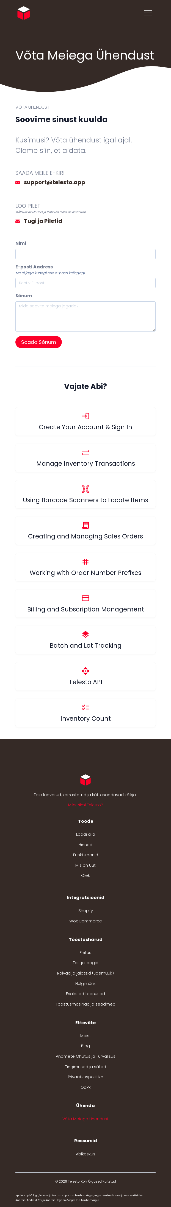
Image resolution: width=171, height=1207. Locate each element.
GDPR (86, 1087)
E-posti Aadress (34, 267)
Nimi (20, 243)
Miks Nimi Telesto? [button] (85, 805)
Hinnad (85, 844)
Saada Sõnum (38, 342)
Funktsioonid (85, 855)
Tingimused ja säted (85, 1067)
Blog (85, 1046)
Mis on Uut (85, 865)
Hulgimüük (85, 983)
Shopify (85, 910)
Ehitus (85, 952)
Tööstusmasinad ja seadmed (85, 1004)
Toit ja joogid (85, 962)
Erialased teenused (85, 994)
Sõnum (23, 296)
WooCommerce (85, 921)
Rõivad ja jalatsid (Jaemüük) (85, 973)
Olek (85, 875)
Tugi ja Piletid (43, 221)
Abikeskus (85, 1154)
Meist (85, 1035)
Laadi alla (85, 834)
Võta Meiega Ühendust (85, 1119)
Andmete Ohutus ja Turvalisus (85, 1056)
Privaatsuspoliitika (85, 1077)
